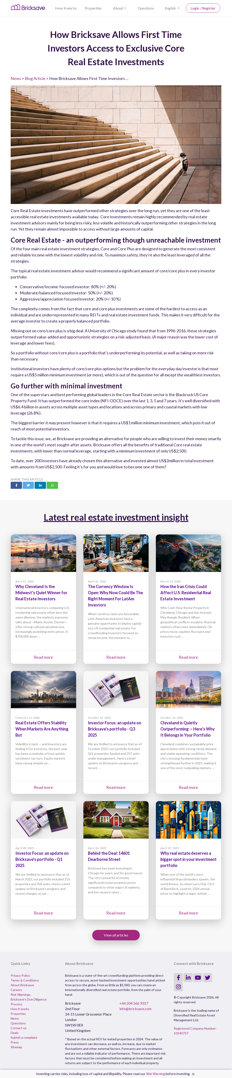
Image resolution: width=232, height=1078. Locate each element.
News (16, 78)
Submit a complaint (24, 1037)
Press (15, 1042)
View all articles (116, 935)
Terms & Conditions (25, 980)
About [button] (118, 8)
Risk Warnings (21, 994)
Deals (15, 1033)
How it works (66, 8)
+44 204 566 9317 (133, 1003)
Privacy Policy (20, 975)
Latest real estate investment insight (116, 517)
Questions (146, 8)
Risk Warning (155, 1074)
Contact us (19, 1028)
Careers (16, 990)
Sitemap (16, 1047)
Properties (93, 8)
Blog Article (35, 78)
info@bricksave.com (135, 1008)
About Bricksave (22, 985)
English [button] (171, 8)
